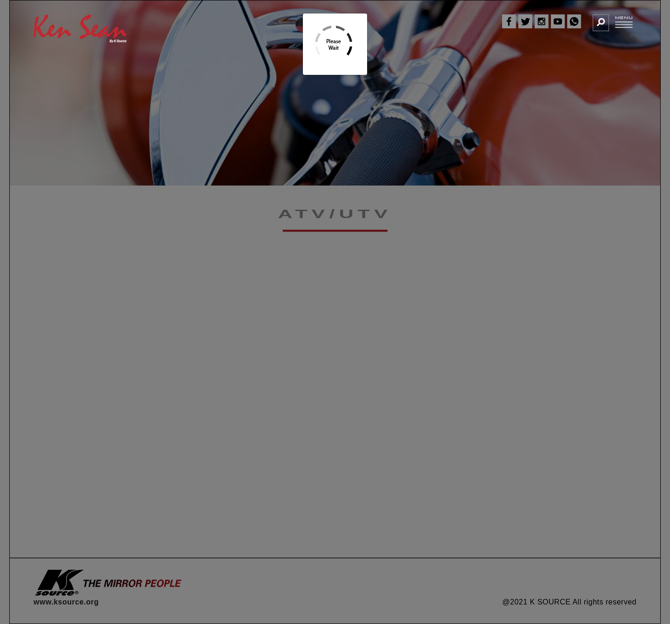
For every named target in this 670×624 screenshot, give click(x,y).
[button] (601, 23)
